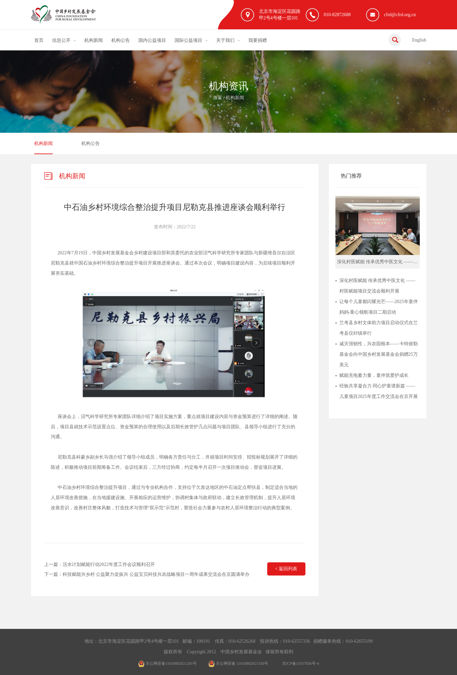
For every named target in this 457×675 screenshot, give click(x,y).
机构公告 (120, 40)
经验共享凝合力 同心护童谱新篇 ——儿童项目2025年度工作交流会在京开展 (378, 391)
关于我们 (225, 40)
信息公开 (61, 40)
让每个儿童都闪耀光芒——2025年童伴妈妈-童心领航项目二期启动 (378, 307)
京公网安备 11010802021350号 (238, 663)
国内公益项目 (152, 40)
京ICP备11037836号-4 (300, 663)
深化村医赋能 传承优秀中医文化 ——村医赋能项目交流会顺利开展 (377, 286)
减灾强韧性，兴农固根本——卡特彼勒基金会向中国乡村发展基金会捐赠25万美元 (378, 354)
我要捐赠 (257, 40)
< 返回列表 (286, 568)
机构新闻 (93, 40)
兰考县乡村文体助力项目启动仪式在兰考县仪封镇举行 (378, 328)
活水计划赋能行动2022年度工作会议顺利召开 (109, 564)
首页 (38, 40)
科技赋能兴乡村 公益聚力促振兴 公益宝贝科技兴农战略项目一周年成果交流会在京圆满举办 (156, 574)
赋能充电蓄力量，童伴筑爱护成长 (374, 375)
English (419, 40)
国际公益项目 (188, 40)
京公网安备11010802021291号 (167, 663)
